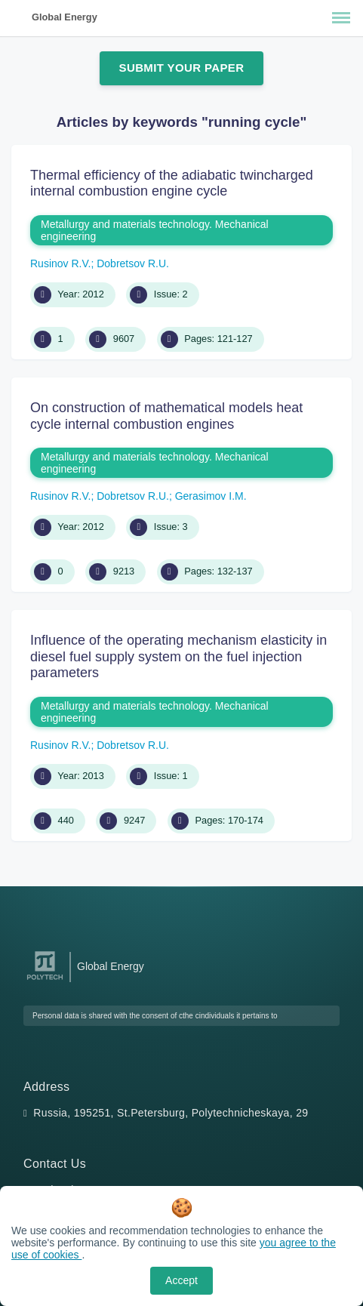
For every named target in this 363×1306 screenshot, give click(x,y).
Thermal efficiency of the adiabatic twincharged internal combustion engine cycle (171, 183)
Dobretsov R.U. (133, 263)
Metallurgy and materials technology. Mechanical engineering (155, 230)
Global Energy (64, 17)
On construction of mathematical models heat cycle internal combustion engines (166, 416)
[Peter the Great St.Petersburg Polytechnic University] (44, 980)
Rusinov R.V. (60, 263)
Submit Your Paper (182, 67)
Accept (181, 1280)
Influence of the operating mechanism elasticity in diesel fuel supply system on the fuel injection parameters (178, 656)
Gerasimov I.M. (211, 496)
